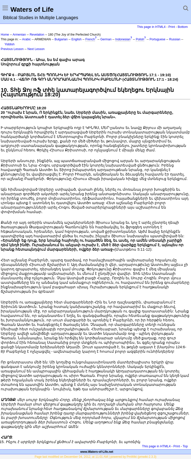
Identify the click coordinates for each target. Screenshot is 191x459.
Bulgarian (61, 39)
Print (171, 27)
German (105, 39)
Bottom (183, 27)
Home (5, 34)
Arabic (26, 39)
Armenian (19, 34)
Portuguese (157, 39)
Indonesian (123, 39)
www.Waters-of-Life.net (96, 452)
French (90, 39)
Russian (174, 39)
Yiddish (9, 44)
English (76, 39)
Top (185, 446)
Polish (140, 39)
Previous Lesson (12, 49)
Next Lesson (36, 49)
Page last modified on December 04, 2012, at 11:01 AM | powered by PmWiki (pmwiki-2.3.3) (95, 457)
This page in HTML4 (151, 27)
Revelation (37, 34)
